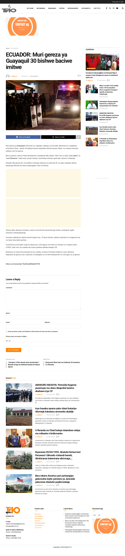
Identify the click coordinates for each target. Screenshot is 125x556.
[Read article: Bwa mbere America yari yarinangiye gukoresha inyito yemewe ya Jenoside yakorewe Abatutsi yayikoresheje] (19, 483)
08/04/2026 (51, 485)
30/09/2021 (24, 76)
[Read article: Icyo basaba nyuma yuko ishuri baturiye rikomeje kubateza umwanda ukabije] (19, 416)
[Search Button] (122, 8)
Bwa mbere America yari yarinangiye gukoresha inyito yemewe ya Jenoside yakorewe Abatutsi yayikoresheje (55, 479)
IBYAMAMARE (91, 68)
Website (47, 322)
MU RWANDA (41, 8)
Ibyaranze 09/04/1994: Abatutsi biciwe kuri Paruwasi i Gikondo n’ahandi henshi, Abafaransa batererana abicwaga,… (58, 455)
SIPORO (61, 8)
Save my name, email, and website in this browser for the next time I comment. (33, 331)
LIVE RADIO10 (85, 8)
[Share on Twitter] (58, 137)
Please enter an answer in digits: (16, 336)
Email (8, 322)
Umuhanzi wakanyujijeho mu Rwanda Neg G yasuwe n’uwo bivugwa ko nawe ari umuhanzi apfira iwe (102, 75)
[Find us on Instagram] (113, 8)
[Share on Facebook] (23, 137)
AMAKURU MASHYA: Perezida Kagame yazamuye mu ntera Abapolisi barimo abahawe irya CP (55, 388)
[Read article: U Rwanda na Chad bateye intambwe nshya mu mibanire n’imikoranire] (19, 438)
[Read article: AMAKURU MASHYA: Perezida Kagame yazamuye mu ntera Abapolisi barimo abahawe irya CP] (19, 393)
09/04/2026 (51, 395)
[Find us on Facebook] (106, 8)
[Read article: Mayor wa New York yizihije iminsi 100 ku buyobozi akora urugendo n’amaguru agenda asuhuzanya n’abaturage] (92, 89)
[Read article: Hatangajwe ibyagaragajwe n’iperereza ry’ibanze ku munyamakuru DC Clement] (92, 104)
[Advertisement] (80, 31)
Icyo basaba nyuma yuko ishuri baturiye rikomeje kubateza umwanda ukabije (108, 129)
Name (8, 313)
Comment (9, 288)
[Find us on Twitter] (110, 8)
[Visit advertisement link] (22, 26)
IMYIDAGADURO (73, 8)
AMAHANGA (52, 8)
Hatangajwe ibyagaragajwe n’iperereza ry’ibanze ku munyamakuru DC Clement (108, 104)
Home (7, 48)
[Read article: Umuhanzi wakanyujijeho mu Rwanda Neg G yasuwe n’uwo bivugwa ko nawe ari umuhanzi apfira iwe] (102, 62)
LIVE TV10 (97, 8)
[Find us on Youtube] (117, 8)
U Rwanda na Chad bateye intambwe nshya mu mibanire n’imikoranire (108, 141)
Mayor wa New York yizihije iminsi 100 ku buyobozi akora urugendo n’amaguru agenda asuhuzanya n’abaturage (108, 90)
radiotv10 (14, 76)
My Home (30, 8)
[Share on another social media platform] (78, 137)
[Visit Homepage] (12, 8)
